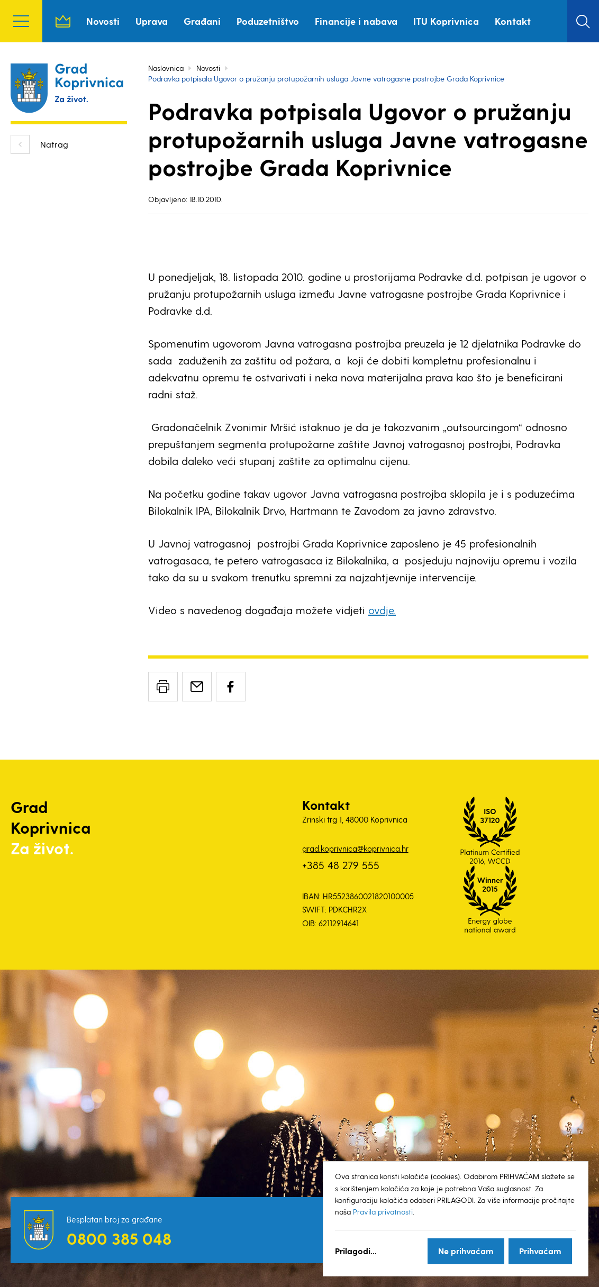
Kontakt (513, 20)
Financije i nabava (356, 20)
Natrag (54, 144)
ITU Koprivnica (446, 20)
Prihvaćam (540, 1251)
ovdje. (382, 610)
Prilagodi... (356, 1251)
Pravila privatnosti (383, 1211)
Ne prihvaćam (466, 1251)
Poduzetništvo (268, 20)
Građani (202, 20)
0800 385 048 (119, 1238)
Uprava (151, 20)
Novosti (103, 20)
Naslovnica (63, 21)
